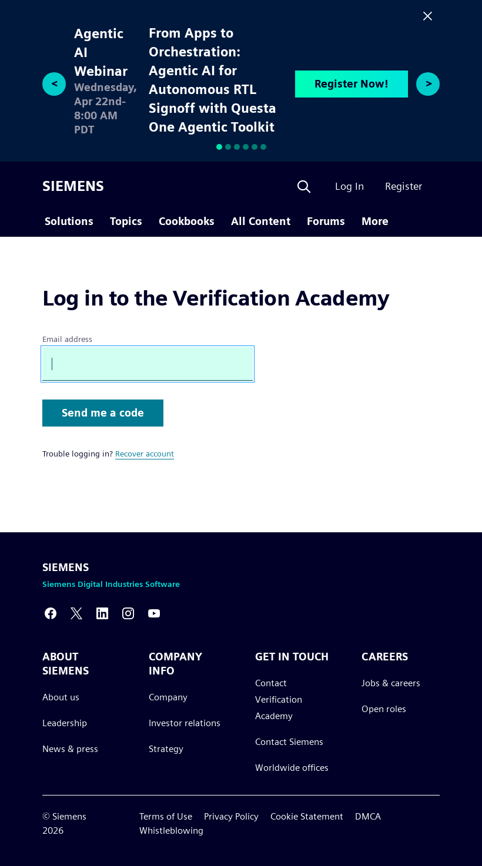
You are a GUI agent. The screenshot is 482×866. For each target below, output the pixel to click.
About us (60, 697)
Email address (67, 339)
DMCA (368, 816)
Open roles (384, 708)
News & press (70, 748)
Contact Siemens (289, 741)
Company (168, 697)
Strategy (166, 748)
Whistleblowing (171, 830)
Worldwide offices (292, 767)
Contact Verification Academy (278, 699)
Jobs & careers (391, 683)
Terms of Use (165, 816)
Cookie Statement (306, 816)
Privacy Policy (231, 816)
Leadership (64, 723)
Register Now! (351, 84)
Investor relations (184, 723)
